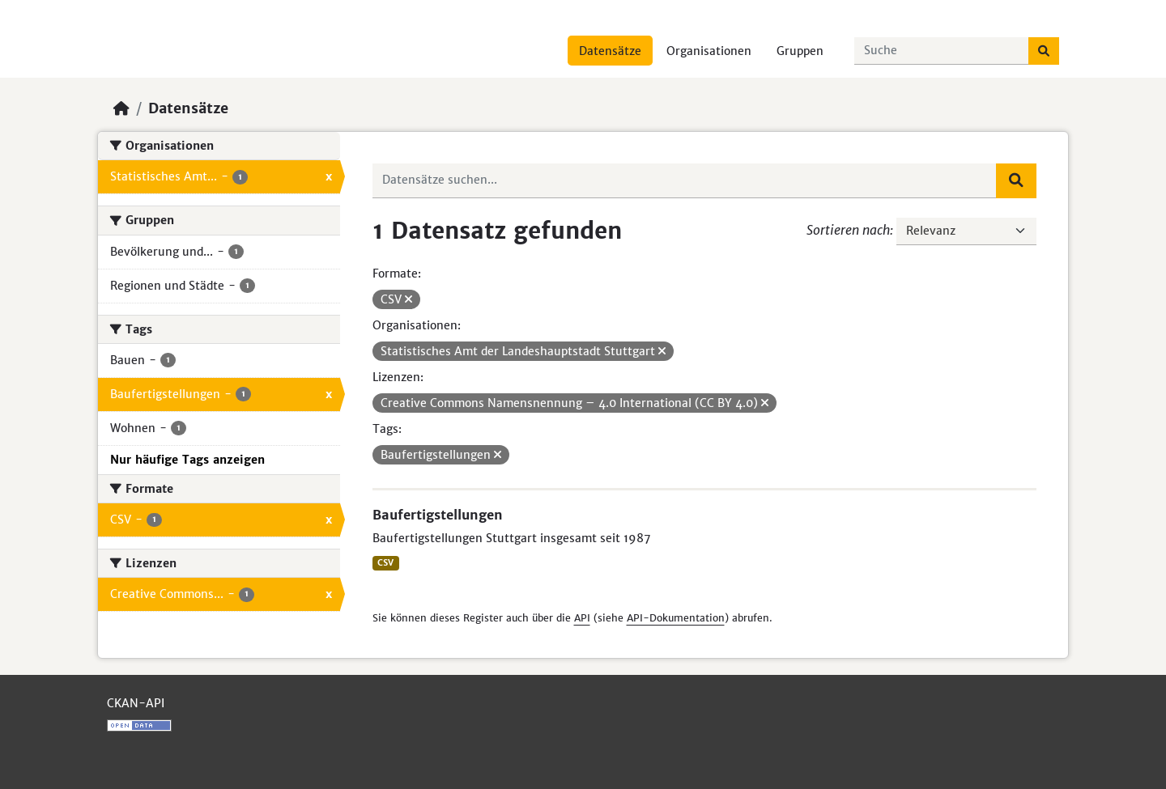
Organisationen (708, 51)
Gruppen (800, 51)
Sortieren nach (848, 230)
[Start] (121, 108)
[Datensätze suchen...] (941, 51)
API (582, 618)
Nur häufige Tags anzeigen (187, 459)
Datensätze (610, 51)
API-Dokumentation (676, 618)
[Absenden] (1043, 51)
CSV (385, 563)
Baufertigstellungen (437, 515)
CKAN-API (135, 703)
